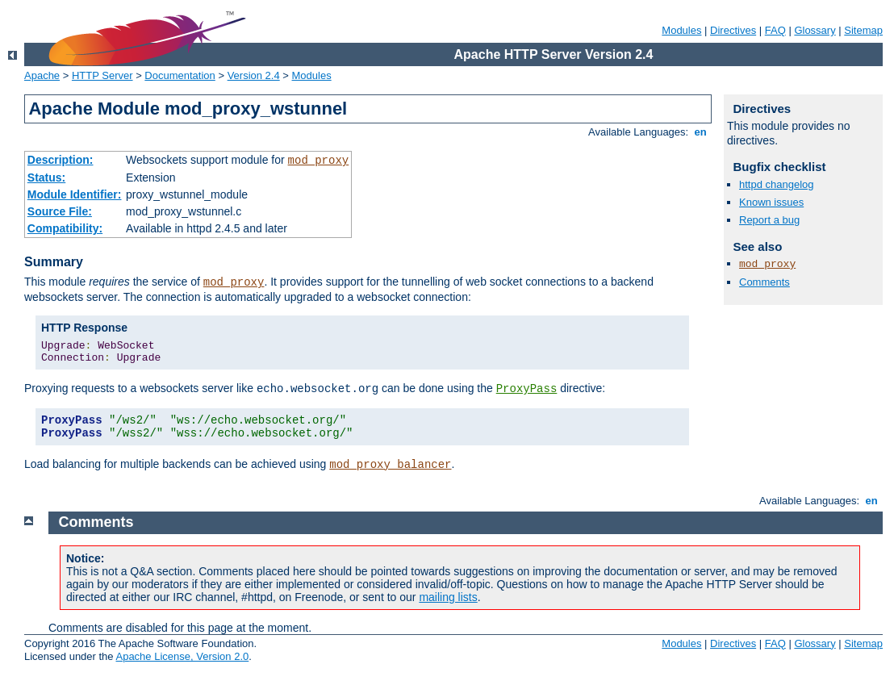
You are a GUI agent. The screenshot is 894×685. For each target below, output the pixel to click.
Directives (733, 30)
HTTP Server (102, 75)
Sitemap (863, 30)
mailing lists (448, 597)
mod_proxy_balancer (390, 464)
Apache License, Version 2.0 (182, 656)
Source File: (59, 211)
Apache (42, 75)
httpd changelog (776, 184)
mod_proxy (318, 160)
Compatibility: (64, 228)
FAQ (775, 30)
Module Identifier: (74, 194)
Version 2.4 (254, 75)
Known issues (771, 202)
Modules (681, 30)
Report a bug (769, 220)
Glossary (814, 30)
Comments (764, 282)
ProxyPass (527, 388)
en (700, 132)
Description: (60, 159)
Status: (46, 177)
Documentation (179, 75)
